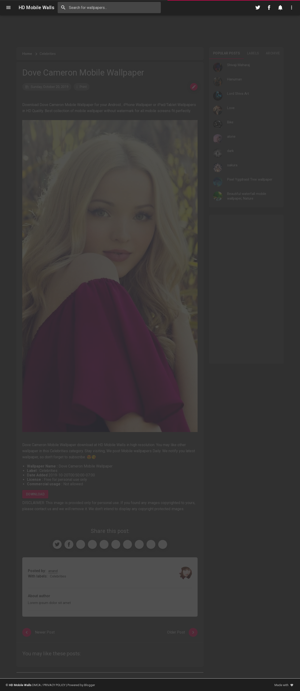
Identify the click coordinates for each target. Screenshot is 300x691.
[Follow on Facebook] (269, 7)
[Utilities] (291, 7)
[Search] (63, 7)
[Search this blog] (109, 7)
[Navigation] (8, 7)
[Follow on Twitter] (257, 7)
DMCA (36, 685)
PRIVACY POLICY (54, 685)
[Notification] (280, 7)
